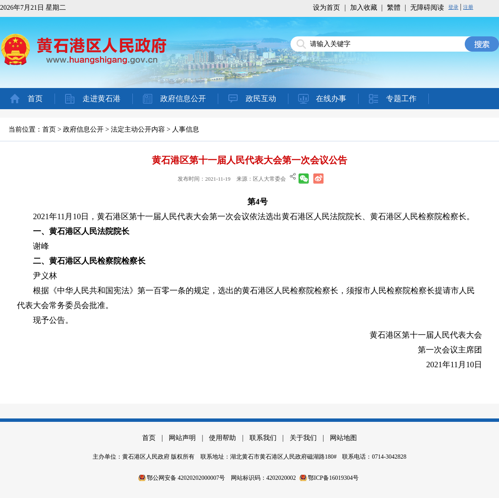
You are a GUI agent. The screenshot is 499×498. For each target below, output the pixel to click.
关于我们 (303, 437)
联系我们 (263, 437)
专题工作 (401, 98)
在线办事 (331, 98)
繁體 (393, 7)
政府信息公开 (183, 98)
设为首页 (326, 7)
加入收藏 (363, 7)
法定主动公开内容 (138, 129)
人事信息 (185, 129)
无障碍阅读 (427, 7)
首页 (35, 98)
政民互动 (261, 98)
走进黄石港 (101, 98)
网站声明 (182, 437)
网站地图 (343, 437)
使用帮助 (222, 437)
